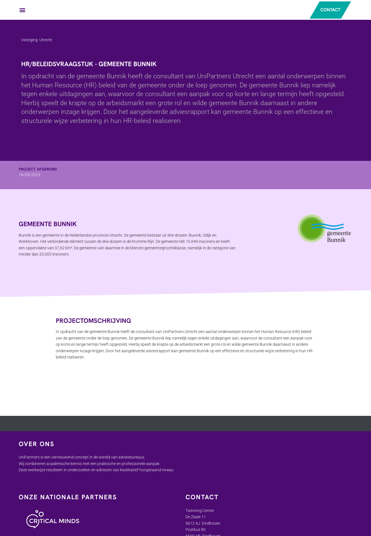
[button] (22, 10)
